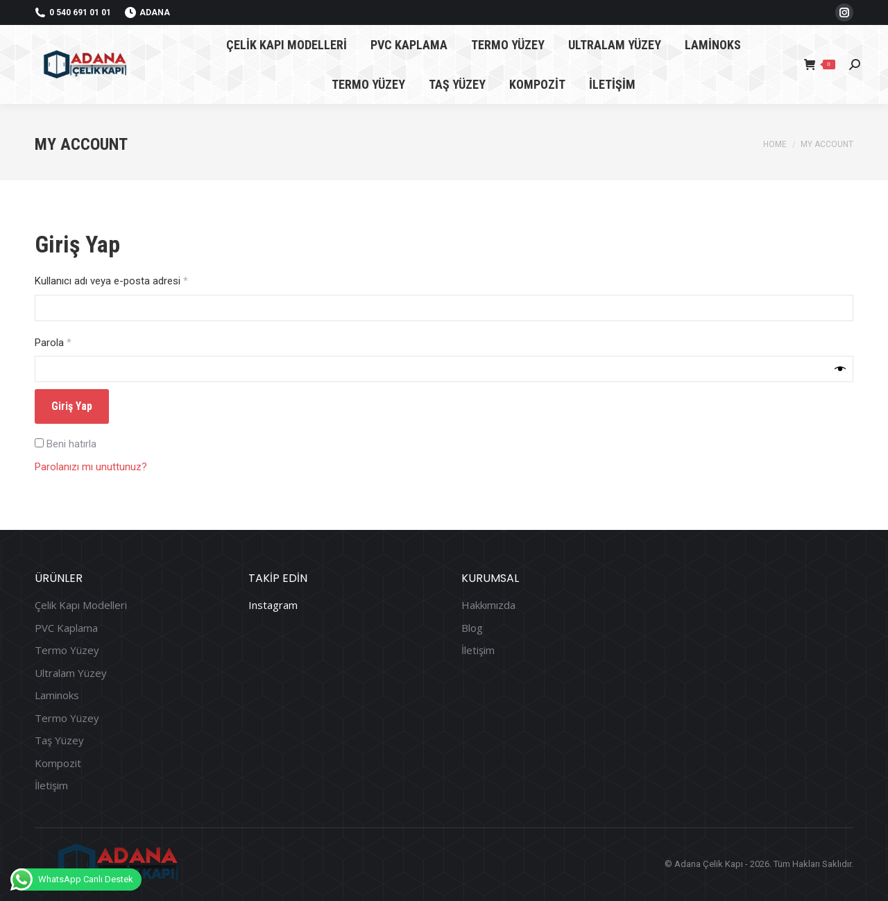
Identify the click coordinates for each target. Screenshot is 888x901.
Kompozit (58, 763)
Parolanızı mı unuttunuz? (91, 467)
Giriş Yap (71, 406)
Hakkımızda (488, 605)
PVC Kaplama (66, 628)
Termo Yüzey (67, 650)
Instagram (273, 605)
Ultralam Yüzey (71, 673)
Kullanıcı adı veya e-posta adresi (126, 280)
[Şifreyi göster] (840, 369)
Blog (472, 628)
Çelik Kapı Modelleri (81, 605)
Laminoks (57, 695)
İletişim (51, 785)
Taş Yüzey (59, 740)
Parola (68, 342)
